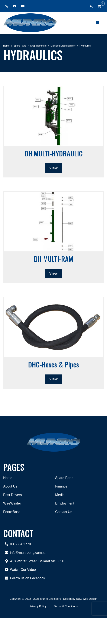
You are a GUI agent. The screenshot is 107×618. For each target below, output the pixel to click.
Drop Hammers (38, 45)
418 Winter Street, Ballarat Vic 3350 (33, 561)
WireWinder (12, 503)
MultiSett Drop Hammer (63, 45)
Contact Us (63, 512)
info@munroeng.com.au (24, 552)
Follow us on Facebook (24, 578)
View (53, 168)
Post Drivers (12, 495)
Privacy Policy (37, 606)
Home (6, 45)
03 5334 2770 (17, 544)
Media (60, 495)
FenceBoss (11, 512)
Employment (64, 503)
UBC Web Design (86, 598)
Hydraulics (85, 45)
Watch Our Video (19, 569)
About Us (10, 486)
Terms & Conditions (66, 606)
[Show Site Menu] (97, 22)
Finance (61, 486)
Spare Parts (20, 45)
